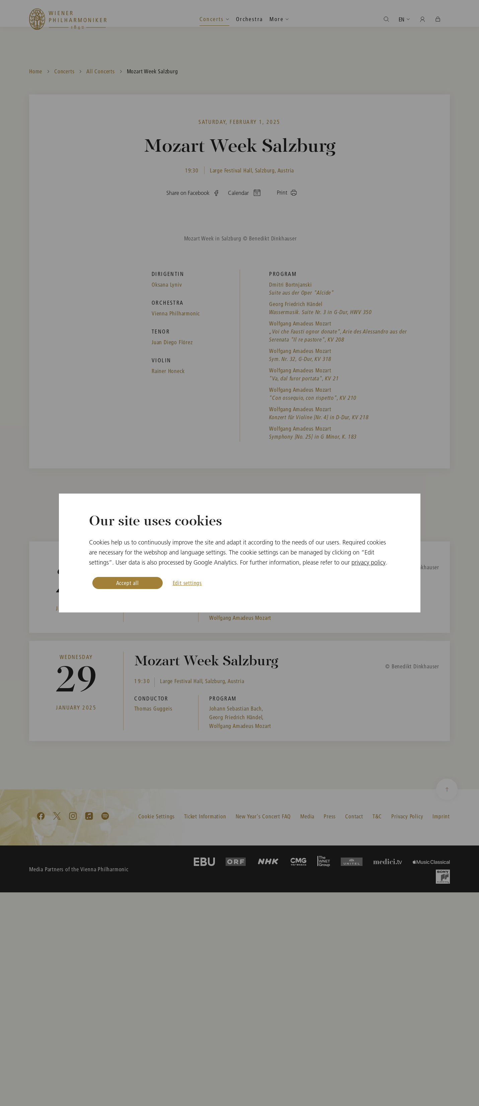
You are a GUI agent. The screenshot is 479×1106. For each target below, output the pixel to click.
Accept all (127, 582)
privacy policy (368, 562)
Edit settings (187, 582)
